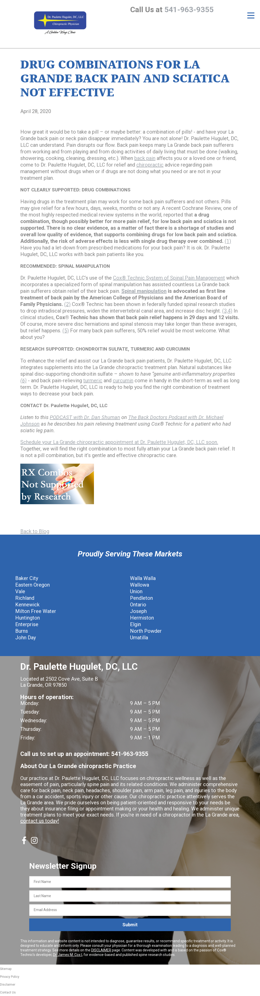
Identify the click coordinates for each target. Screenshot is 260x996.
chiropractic (150, 165)
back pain (144, 158)
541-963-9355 (189, 9)
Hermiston (142, 618)
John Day (25, 638)
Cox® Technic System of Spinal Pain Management (169, 278)
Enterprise (26, 624)
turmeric (92, 380)
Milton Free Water (35, 611)
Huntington (27, 618)
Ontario (138, 605)
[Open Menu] (251, 15)
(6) (23, 380)
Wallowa (139, 585)
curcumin (123, 380)
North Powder (146, 631)
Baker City (26, 578)
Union (136, 591)
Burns (21, 631)
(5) (65, 331)
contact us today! (39, 821)
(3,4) (227, 311)
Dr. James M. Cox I (67, 955)
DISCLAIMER (101, 950)
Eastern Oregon (32, 585)
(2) (67, 304)
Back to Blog (34, 531)
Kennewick (27, 605)
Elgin (135, 624)
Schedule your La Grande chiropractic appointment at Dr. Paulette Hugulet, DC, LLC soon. (119, 442)
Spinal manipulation (144, 291)
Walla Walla (143, 578)
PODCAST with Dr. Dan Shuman (85, 417)
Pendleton (141, 598)
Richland (24, 598)
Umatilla (139, 638)
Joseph (138, 611)
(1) (228, 241)
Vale (20, 591)
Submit (130, 924)
